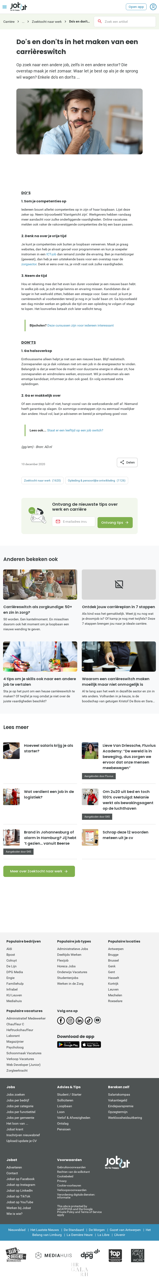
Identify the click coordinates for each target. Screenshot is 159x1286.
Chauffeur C (15, 1027)
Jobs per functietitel (20, 1115)
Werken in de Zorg (70, 986)
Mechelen (115, 998)
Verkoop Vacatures (20, 1062)
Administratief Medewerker (26, 1021)
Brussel (113, 963)
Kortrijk (113, 986)
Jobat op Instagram (20, 1187)
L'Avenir (119, 1237)
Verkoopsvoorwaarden (72, 1192)
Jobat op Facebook (20, 1182)
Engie (10, 980)
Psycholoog (15, 1050)
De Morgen (97, 1232)
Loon (61, 1115)
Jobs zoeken (15, 1097)
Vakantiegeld (117, 1103)
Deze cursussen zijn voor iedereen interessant (80, 325)
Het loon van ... (17, 1126)
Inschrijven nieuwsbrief (23, 1138)
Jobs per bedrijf (17, 1103)
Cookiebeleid (65, 1179)
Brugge (113, 957)
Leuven (113, 992)
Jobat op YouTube (19, 1205)
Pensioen (64, 1132)
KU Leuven (14, 998)
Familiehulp (15, 986)
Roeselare (115, 1004)
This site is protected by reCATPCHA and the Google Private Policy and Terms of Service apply (79, 1213)
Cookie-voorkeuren (69, 1188)
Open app (136, 7)
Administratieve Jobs (72, 951)
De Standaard (74, 1232)
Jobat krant (14, 1132)
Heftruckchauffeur (19, 1033)
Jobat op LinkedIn (19, 1193)
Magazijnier (15, 1044)
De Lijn (11, 969)
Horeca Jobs (66, 969)
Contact (12, 1176)
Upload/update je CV (21, 1144)
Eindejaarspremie (120, 1109)
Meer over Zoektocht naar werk (36, 874)
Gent (111, 975)
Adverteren (14, 1170)
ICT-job (51, 254)
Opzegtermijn (118, 1115)
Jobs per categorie (19, 1109)
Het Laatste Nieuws (44, 1232)
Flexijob (63, 963)
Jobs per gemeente (20, 1120)
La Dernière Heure (80, 1237)
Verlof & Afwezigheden (73, 1120)
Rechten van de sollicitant (73, 1174)
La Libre (103, 1237)
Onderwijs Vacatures (72, 975)
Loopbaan (64, 1109)
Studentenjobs (67, 980)
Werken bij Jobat (18, 1211)
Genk (112, 969)
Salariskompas (119, 1097)
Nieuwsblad (16, 1232)
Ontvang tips (111, 523)
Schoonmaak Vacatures (23, 1056)
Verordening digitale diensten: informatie (76, 1199)
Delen (127, 462)
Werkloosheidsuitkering (125, 1120)
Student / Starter (69, 1097)
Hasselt (113, 980)
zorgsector (28, 264)
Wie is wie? (14, 1216)
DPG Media (14, 975)
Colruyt (11, 963)
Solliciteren (65, 1103)
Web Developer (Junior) (23, 1067)
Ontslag (63, 1126)
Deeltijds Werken (69, 957)
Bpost (10, 957)
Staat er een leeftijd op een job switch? (75, 430)
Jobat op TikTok (18, 1199)
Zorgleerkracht (17, 1073)
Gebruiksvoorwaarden (71, 1170)
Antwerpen (116, 951)
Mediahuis (14, 1004)
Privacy (62, 1183)
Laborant (13, 1038)
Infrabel (12, 992)
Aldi (9, 951)
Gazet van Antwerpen (125, 1232)
